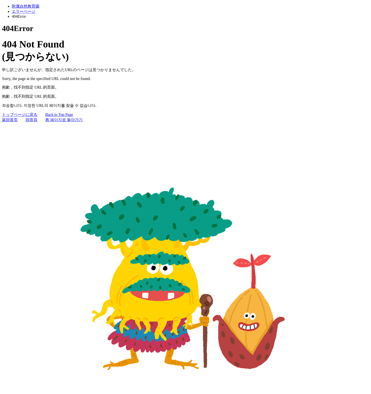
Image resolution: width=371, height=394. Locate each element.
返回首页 (10, 120)
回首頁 (31, 120)
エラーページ (23, 11)
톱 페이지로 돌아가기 (64, 120)
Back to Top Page (59, 114)
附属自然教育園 (25, 6)
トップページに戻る (19, 114)
